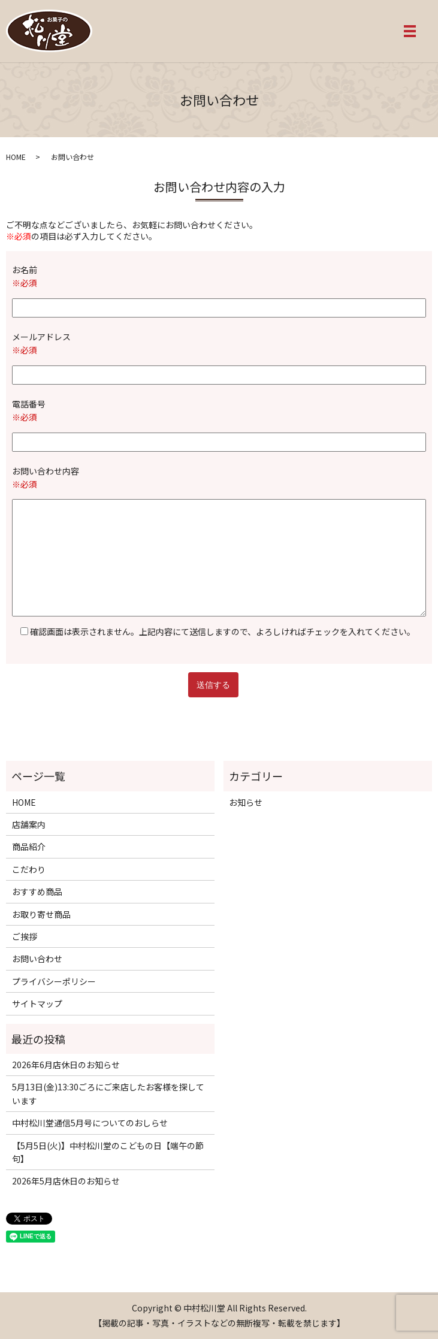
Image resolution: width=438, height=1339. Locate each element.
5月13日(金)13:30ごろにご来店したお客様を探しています (108, 1093)
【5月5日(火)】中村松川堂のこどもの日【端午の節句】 (108, 1152)
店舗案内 (29, 824)
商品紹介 (29, 847)
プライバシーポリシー (54, 981)
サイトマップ (37, 1003)
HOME (16, 157)
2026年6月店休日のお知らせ (66, 1065)
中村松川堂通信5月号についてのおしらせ (90, 1123)
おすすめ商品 (37, 891)
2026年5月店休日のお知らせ (66, 1181)
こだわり (29, 869)
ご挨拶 (24, 936)
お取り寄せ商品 (41, 914)
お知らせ (245, 802)
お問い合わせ (37, 959)
